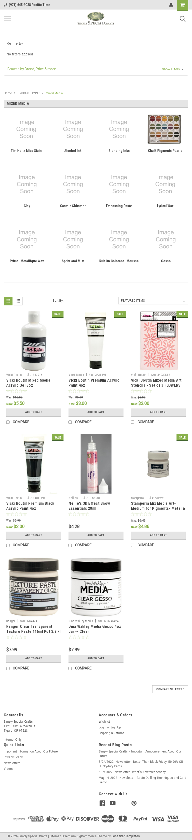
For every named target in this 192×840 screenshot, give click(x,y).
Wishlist (104, 721)
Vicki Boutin (14, 375)
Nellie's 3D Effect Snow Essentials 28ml (89, 506)
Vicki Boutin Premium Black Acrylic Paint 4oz (30, 506)
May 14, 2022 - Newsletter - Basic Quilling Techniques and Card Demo (142, 780)
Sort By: (58, 300)
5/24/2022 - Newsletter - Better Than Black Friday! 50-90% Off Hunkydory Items (141, 764)
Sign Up (115, 727)
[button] (96, 69)
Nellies (73, 498)
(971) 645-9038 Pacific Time (27, 5)
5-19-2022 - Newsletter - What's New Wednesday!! (133, 772)
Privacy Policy (13, 757)
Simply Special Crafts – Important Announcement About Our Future (140, 754)
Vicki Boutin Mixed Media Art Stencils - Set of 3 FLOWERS (156, 383)
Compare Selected (170, 689)
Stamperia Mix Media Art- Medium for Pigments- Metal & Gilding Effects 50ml (158, 508)
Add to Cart (34, 412)
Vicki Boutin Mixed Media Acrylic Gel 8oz (28, 383)
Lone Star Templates (126, 835)
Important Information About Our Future (31, 751)
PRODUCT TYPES (29, 93)
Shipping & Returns (111, 733)
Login (102, 727)
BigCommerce (86, 835)
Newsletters (12, 763)
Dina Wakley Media (80, 621)
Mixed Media (54, 93)
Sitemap (55, 835)
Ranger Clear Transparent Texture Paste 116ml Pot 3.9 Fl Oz (33, 631)
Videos (9, 769)
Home (8, 93)
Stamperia (137, 498)
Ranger (11, 621)
